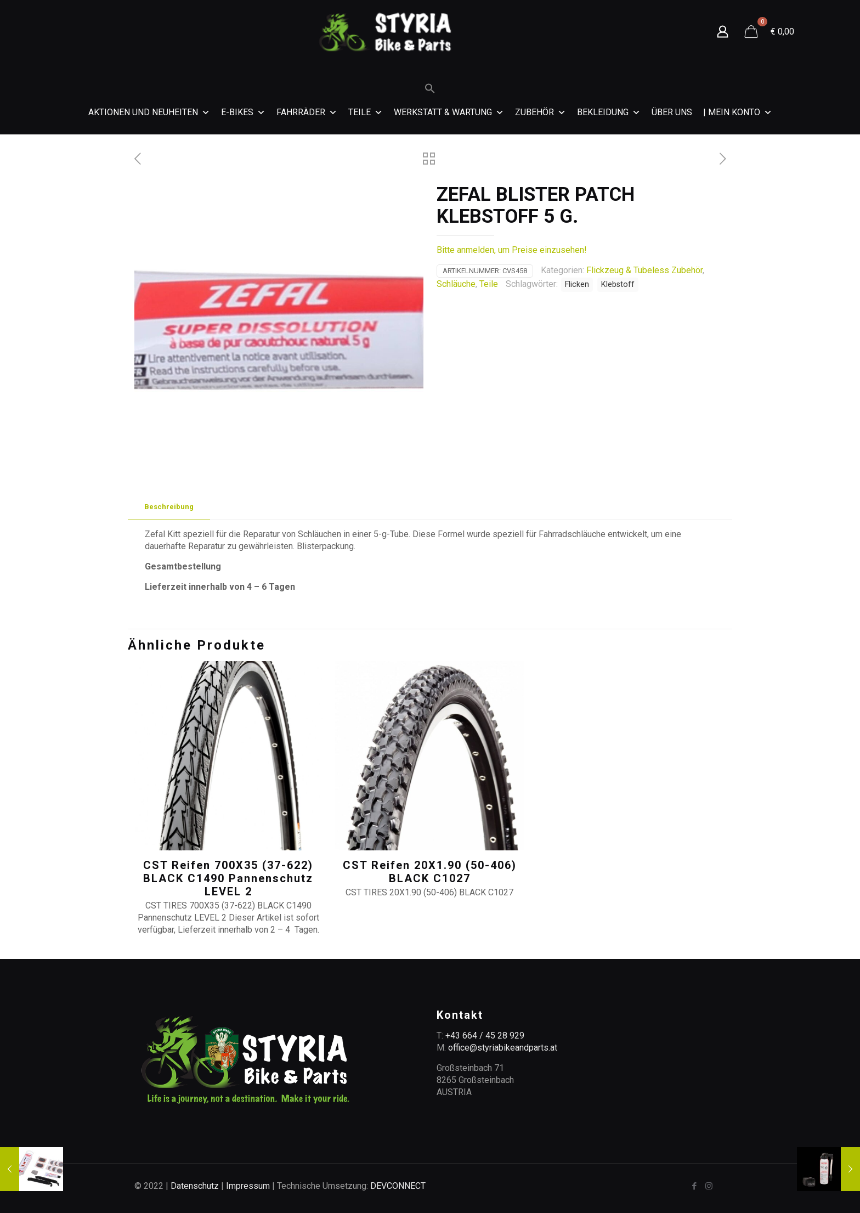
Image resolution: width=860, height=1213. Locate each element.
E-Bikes (243, 112)
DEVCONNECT (398, 1186)
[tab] (169, 507)
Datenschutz (195, 1186)
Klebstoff (618, 284)
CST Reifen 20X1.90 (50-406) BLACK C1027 (430, 872)
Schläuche (456, 284)
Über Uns (672, 112)
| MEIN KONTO (737, 112)
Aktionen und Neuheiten (149, 112)
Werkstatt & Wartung (449, 112)
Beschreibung (169, 507)
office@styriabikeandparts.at (502, 1047)
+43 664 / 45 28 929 (484, 1035)
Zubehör (540, 112)
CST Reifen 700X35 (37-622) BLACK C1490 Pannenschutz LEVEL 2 (228, 878)
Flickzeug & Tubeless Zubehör (644, 270)
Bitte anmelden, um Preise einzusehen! (512, 250)
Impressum (248, 1186)
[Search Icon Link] (430, 91)
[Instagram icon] (709, 1186)
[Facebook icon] (694, 1186)
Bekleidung (609, 112)
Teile (365, 112)
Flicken (577, 284)
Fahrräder (306, 112)
